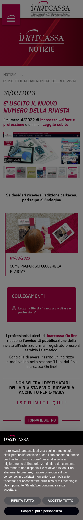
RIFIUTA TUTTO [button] (22, 500)
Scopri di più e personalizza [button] (41, 511)
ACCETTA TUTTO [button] (60, 500)
